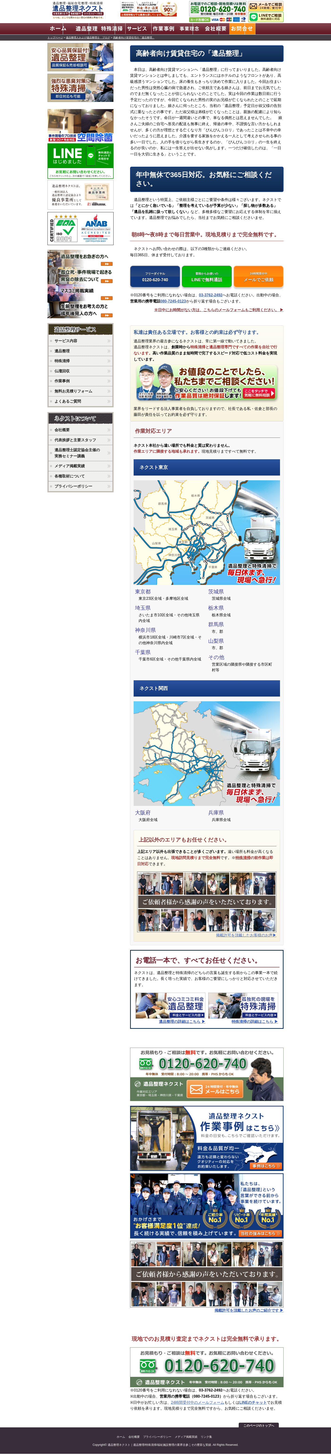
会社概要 (62, 429)
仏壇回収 (62, 370)
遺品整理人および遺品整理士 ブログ (88, 36)
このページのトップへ (258, 1426)
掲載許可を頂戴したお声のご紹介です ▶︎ (249, 1312)
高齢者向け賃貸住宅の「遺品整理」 (134, 36)
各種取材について (70, 475)
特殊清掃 (242, 859)
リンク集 (206, 1438)
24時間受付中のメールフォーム (197, 1403)
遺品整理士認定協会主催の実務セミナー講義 (77, 452)
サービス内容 (66, 340)
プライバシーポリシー (73, 486)
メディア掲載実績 (70, 466)
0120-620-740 (155, 277)
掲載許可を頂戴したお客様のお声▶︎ (246, 936)
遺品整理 (62, 350)
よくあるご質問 (68, 401)
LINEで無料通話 (207, 277)
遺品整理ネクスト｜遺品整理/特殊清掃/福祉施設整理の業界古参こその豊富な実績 (159, 1446)
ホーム (121, 1438)
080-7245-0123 (173, 302)
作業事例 (62, 380)
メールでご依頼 (258, 277)
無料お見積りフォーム (73, 390)
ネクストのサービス (82, 329)
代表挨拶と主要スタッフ (75, 439)
